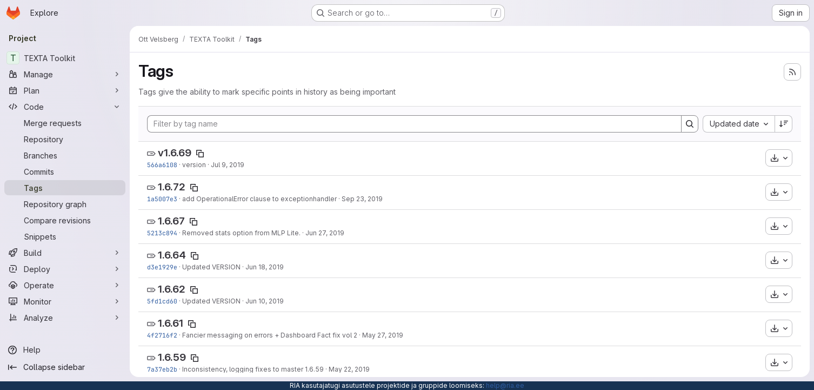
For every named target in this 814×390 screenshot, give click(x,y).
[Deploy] (64, 268)
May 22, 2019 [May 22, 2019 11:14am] (349, 369)
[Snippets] (64, 236)
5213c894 (162, 233)
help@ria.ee (505, 385)
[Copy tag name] (200, 153)
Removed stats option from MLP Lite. (241, 233)
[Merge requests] (64, 122)
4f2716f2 (162, 335)
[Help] (64, 350)
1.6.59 (172, 357)
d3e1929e (162, 267)
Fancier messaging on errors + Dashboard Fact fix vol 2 (269, 335)
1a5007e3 (162, 199)
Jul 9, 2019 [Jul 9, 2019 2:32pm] (227, 165)
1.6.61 (170, 323)
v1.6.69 (174, 153)
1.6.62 (171, 289)
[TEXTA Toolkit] (64, 57)
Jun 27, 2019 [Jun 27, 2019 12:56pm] (324, 233)
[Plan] (64, 90)
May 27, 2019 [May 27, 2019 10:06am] (382, 335)
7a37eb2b (162, 369)
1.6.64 (172, 255)
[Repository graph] (64, 203)
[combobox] (739, 124)
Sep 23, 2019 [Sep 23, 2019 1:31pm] (362, 199)
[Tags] (64, 187)
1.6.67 (171, 221)
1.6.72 (171, 187)
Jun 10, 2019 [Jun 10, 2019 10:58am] (264, 301)
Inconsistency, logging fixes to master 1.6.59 (253, 369)
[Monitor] (64, 301)
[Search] (689, 124)
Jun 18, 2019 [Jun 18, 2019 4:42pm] (264, 267)
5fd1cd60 (162, 301)
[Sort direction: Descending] (783, 124)
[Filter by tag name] (414, 124)
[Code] (64, 106)
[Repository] (64, 139)
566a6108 (162, 165)
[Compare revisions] (64, 220)
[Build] (64, 252)
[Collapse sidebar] (64, 367)
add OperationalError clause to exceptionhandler (259, 199)
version (194, 165)
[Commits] (64, 171)
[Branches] (64, 155)
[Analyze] (64, 317)
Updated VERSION (211, 267)
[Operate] (64, 285)
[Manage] (64, 74)
